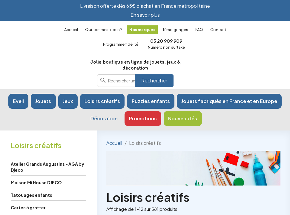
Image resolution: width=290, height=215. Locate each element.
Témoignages (175, 29)
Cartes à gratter (28, 207)
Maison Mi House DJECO (36, 182)
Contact (218, 29)
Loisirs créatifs (36, 145)
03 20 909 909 (166, 41)
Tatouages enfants (31, 195)
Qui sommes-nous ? (103, 29)
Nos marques (142, 29)
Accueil (71, 29)
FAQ (199, 29)
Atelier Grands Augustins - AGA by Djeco (47, 167)
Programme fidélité (120, 44)
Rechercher (154, 80)
